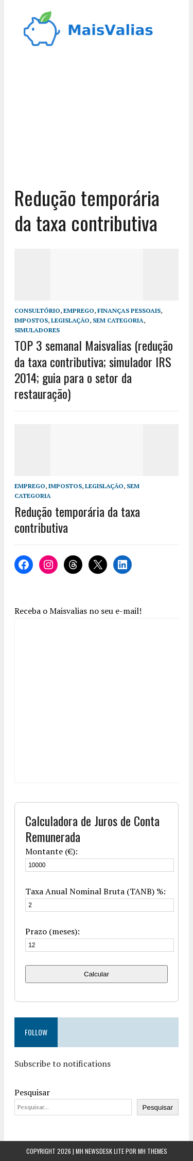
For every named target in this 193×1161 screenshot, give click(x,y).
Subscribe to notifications (62, 1063)
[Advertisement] (96, 113)
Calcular (96, 974)
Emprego (78, 310)
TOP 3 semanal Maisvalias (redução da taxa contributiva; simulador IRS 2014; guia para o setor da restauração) (93, 369)
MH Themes (152, 1151)
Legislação (70, 320)
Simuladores (37, 330)
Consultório (37, 310)
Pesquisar (32, 1092)
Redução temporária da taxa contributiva (77, 519)
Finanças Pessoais (129, 310)
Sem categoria (118, 320)
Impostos (31, 320)
